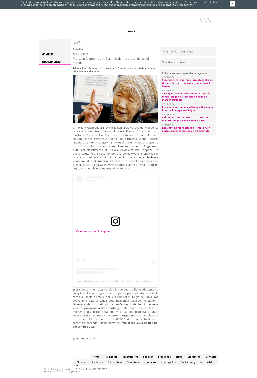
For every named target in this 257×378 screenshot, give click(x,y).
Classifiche (145, 31)
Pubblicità (97, 362)
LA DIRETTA (206, 20)
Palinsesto (58, 31)
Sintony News (115, 362)
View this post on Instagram (93, 231)
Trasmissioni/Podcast (82, 31)
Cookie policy (188, 362)
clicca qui (70, 5)
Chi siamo (82, 362)
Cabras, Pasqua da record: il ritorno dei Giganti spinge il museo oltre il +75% (185, 119)
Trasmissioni (51, 62)
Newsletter (150, 362)
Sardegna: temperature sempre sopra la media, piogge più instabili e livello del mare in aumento (186, 96)
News (131, 31)
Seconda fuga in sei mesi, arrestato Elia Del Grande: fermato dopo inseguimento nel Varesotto (188, 83)
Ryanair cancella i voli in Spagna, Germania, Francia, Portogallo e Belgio (187, 108)
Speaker (104, 31)
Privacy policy (168, 362)
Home (44, 31)
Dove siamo (133, 362)
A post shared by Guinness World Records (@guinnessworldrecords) (115, 281)
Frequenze (118, 31)
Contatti (47, 38)
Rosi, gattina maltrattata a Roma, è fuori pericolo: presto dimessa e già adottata (186, 129)
